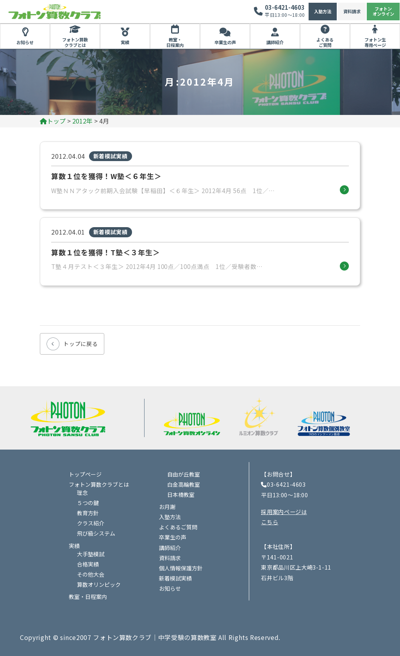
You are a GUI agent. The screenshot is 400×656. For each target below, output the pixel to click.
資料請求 (352, 11)
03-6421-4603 (285, 7)
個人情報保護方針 (181, 568)
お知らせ (25, 42)
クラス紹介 (90, 523)
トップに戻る (80, 344)
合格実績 (88, 564)
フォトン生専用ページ (375, 42)
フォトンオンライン (383, 11)
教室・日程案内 (175, 42)
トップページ (85, 474)
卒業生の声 (225, 42)
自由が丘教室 (183, 474)
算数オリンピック (99, 584)
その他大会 (90, 574)
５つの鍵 (88, 503)
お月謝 (167, 507)
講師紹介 (275, 42)
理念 (82, 492)
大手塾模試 (90, 554)
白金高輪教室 (183, 484)
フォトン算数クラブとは (75, 42)
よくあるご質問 (325, 42)
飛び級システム (96, 533)
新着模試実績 (175, 578)
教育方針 (88, 513)
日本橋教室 (181, 494)
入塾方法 (322, 11)
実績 (125, 42)
